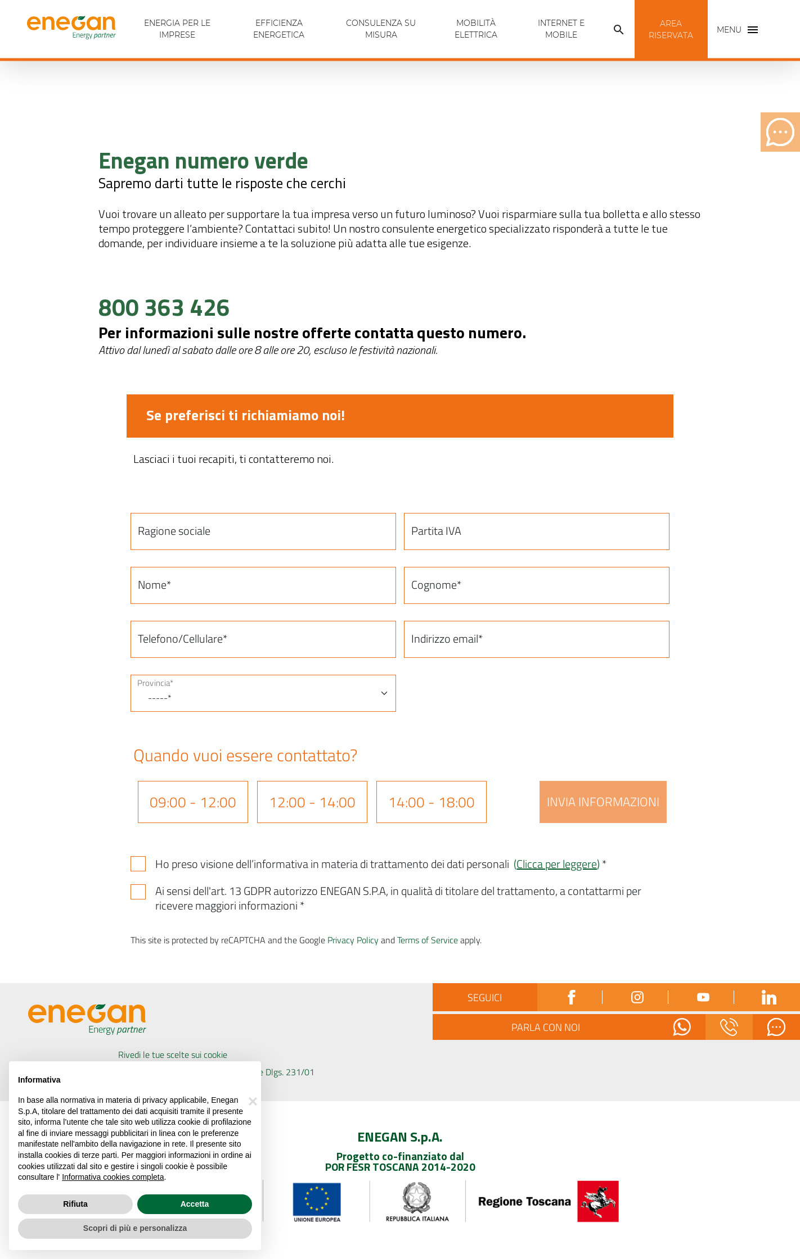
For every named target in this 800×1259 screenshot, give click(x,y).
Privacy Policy (353, 940)
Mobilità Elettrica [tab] (476, 29)
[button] (619, 30)
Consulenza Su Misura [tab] (381, 29)
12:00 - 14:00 (312, 802)
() (556, 863)
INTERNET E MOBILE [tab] (561, 29)
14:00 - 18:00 (431, 802)
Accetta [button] (195, 1203)
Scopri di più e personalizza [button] (135, 1228)
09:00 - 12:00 (193, 802)
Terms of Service (427, 940)
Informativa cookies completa (113, 1176)
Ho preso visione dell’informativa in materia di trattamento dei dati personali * (380, 864)
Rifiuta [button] (75, 1203)
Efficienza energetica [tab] (278, 29)
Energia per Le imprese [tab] (177, 29)
